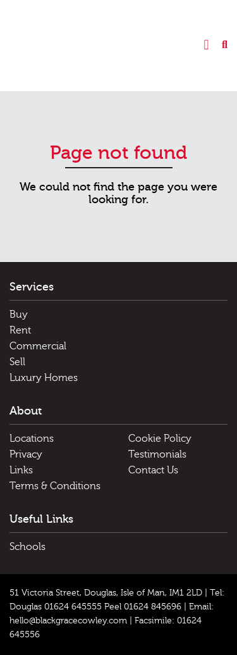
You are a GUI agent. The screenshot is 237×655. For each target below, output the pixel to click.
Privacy (25, 454)
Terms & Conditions (54, 486)
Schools (27, 546)
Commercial (37, 346)
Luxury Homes (43, 378)
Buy (18, 314)
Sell (17, 362)
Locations (31, 438)
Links (21, 470)
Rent (20, 330)
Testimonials (157, 454)
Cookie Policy (159, 438)
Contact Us (153, 470)
